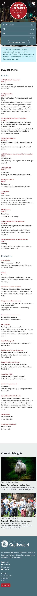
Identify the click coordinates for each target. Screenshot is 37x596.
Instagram (5, 567)
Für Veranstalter (6, 576)
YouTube (5, 569)
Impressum (5, 578)
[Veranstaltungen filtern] (19, 42)
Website (5, 562)
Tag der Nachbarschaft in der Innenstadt (16, 521)
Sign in (5, 585)
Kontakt (4, 573)
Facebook (5, 564)
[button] (33, 3)
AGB (2, 580)
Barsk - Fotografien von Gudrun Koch (15, 485)
